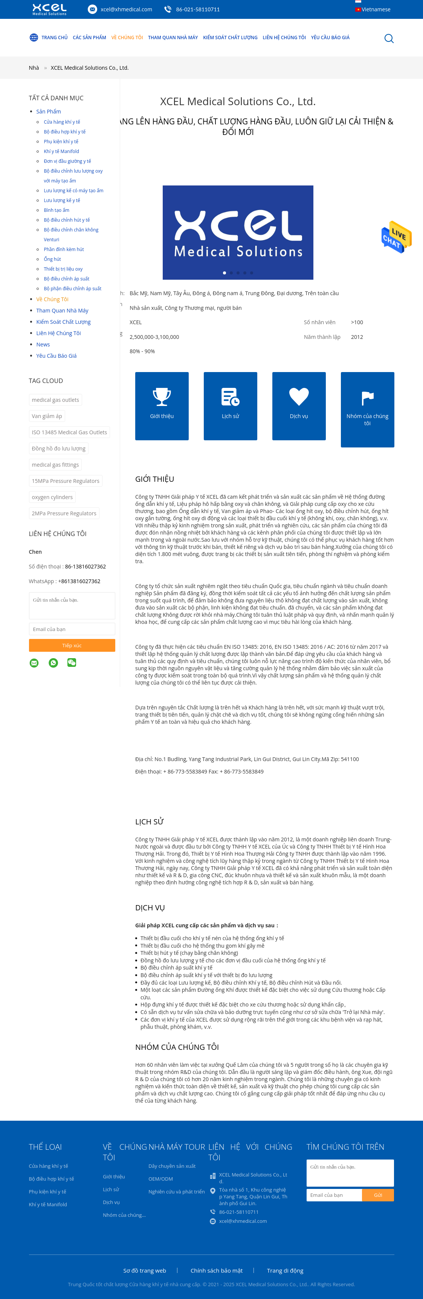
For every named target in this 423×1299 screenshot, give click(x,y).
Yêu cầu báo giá (330, 37)
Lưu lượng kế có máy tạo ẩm (74, 190)
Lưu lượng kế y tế (62, 200)
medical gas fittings (55, 464)
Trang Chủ (48, 38)
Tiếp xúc (71, 645)
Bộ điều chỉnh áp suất (67, 279)
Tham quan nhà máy (173, 37)
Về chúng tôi (127, 37)
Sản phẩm (49, 111)
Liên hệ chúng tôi (284, 37)
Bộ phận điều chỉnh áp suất (73, 288)
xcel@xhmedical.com (127, 9)
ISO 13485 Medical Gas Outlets (69, 432)
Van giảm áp (47, 416)
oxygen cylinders (52, 497)
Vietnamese (376, 9)
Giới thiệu (114, 1176)
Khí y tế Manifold (61, 151)
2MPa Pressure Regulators (64, 513)
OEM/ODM (160, 1178)
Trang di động (285, 1270)
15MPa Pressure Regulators (65, 480)
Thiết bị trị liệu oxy (63, 269)
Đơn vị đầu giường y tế (67, 161)
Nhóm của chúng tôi (126, 1215)
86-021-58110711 (198, 9)
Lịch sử (111, 1189)
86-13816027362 (85, 566)
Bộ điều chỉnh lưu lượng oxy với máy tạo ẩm (73, 176)
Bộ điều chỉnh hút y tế (67, 220)
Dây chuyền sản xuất (171, 1166)
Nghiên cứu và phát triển (176, 1191)
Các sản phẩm (89, 37)
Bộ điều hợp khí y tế (65, 132)
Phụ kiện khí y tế (61, 141)
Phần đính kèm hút (64, 249)
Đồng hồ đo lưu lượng (59, 448)
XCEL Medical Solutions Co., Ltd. (90, 67)
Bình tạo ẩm (57, 210)
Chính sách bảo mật (217, 1270)
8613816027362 (80, 581)
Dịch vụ (111, 1202)
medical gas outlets (55, 399)
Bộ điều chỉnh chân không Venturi (71, 235)
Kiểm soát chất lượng (230, 37)
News (43, 344)
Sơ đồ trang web (145, 1270)
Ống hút (52, 259)
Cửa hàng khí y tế (62, 122)
